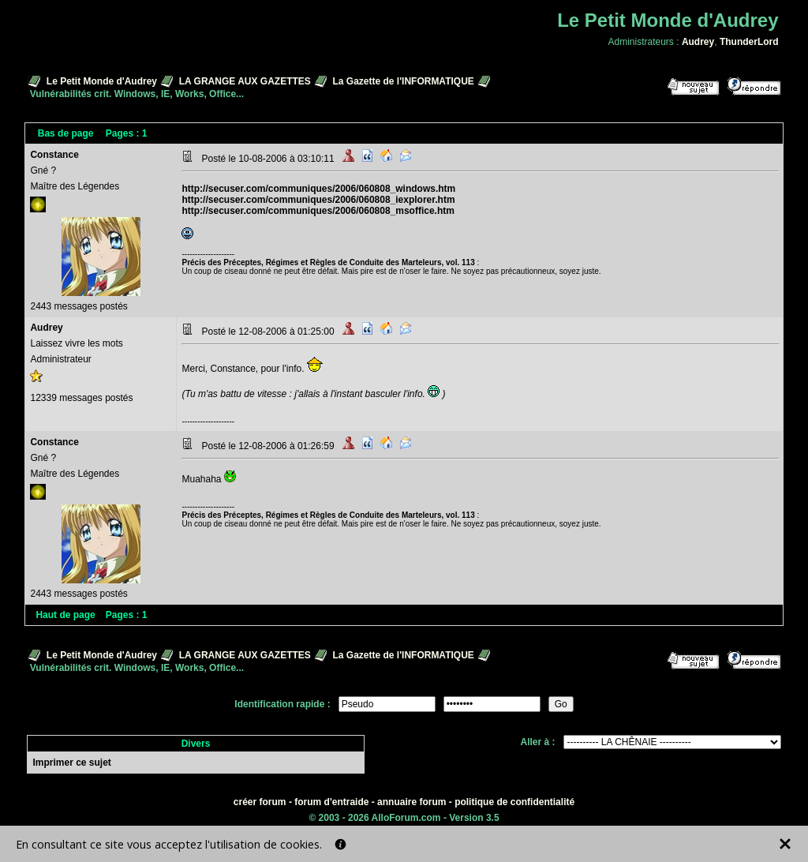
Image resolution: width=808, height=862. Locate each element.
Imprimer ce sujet (71, 762)
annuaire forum (411, 802)
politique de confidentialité (514, 802)
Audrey (698, 41)
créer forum (260, 802)
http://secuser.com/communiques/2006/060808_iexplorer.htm (317, 199)
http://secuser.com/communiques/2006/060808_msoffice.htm (317, 210)
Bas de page (66, 133)
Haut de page (65, 614)
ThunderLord (749, 41)
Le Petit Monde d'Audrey (102, 81)
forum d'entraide (331, 802)
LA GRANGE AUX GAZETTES (245, 81)
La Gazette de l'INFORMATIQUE (403, 81)
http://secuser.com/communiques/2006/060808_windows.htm (318, 188)
